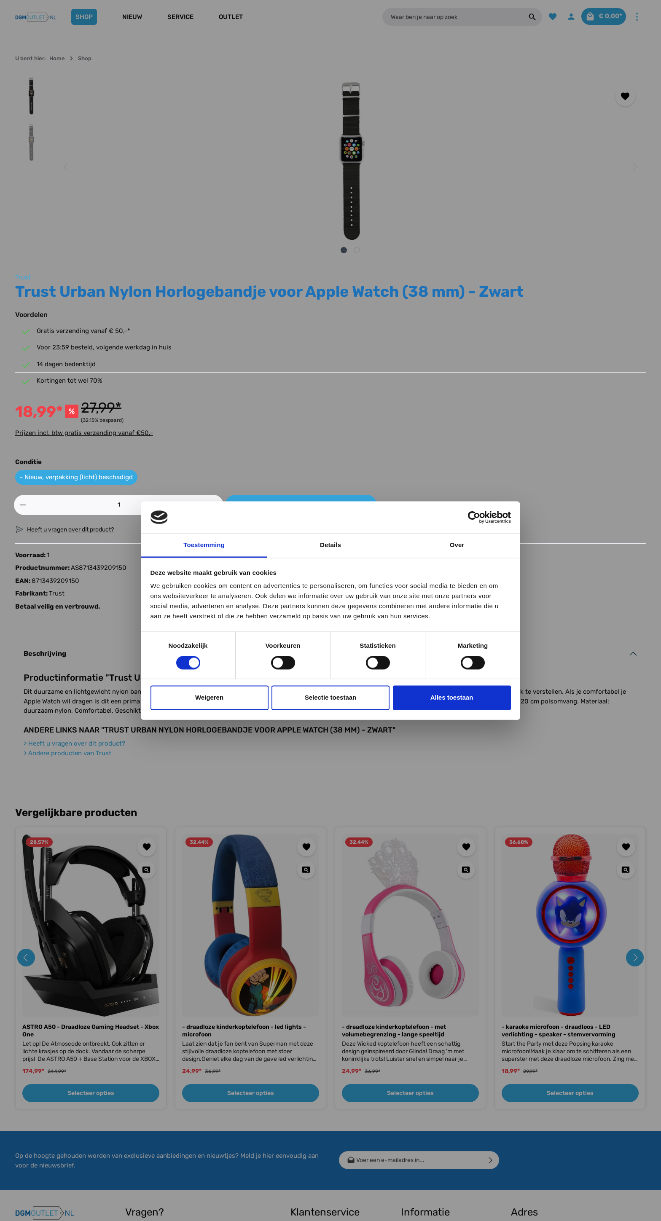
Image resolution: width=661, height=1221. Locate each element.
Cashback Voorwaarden (433, 1085)
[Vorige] (66, 167)
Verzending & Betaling (319, 1098)
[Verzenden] (491, 1009)
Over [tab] (457, 545)
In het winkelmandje (553, 345)
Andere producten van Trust (67, 601)
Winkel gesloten (421, 1112)
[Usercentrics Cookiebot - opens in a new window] (474, 517)
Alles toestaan (451, 697)
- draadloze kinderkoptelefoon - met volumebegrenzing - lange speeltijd (394, 879)
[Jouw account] (564, 17)
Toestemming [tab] (204, 545)
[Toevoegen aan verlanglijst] (356, 96)
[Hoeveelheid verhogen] (467, 345)
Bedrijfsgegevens (424, 1125)
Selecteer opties (90, 941)
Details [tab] (330, 545)
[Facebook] (25, 1090)
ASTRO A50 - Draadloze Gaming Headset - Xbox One (90, 879)
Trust (400, 81)
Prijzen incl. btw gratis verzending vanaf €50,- (462, 272)
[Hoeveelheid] (433, 345)
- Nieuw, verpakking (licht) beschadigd (454, 317)
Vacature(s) (416, 1166)
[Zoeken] (523, 17)
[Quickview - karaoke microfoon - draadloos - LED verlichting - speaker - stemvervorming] (626, 718)
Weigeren (209, 697)
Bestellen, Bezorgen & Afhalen (319, 1144)
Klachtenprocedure (316, 1177)
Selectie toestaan (331, 697)
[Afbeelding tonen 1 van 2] (209, 250)
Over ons (413, 1098)
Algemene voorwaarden (433, 1139)
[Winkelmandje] (600, 17)
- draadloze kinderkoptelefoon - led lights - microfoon (244, 879)
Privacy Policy (420, 1152)
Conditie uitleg (309, 1112)
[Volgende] (364, 167)
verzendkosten (491, 1208)
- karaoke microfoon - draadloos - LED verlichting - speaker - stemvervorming (558, 879)
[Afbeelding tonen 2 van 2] (222, 250)
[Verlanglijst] (544, 17)
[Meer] (637, 17)
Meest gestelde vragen (321, 1164)
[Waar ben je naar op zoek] (448, 17)
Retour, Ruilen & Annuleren (325, 1125)
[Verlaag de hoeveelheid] (400, 345)
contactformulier (175, 1151)
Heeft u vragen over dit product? (74, 592)
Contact (301, 1085)
